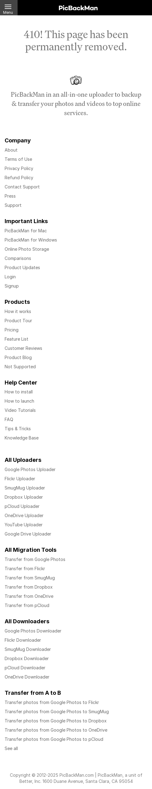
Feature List (16, 339)
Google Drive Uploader (28, 533)
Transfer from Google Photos (35, 559)
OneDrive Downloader (27, 676)
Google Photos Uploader (30, 469)
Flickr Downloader (23, 640)
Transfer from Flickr (25, 568)
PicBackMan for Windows (31, 239)
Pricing (11, 329)
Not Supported (20, 366)
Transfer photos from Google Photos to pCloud (54, 739)
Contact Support (22, 186)
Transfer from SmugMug (30, 577)
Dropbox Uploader (24, 497)
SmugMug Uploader (25, 487)
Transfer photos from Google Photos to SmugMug (57, 711)
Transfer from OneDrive (29, 596)
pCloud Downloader (25, 667)
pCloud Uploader (22, 506)
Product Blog (18, 357)
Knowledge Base (22, 437)
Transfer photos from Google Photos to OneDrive (56, 730)
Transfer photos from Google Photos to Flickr (52, 702)
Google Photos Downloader (33, 630)
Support (13, 205)
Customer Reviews (23, 348)
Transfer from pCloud (27, 605)
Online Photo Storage (27, 249)
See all (11, 748)
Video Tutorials (20, 410)
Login (10, 276)
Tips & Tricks (18, 428)
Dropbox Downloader (27, 658)
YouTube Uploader (24, 524)
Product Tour (18, 320)
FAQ (9, 419)
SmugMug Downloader (28, 649)
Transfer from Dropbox (29, 587)
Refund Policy (19, 177)
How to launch (19, 401)
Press (10, 196)
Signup (12, 285)
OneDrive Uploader (24, 515)
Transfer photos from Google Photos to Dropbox (56, 720)
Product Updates (22, 267)
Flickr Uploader (20, 478)
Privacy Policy (19, 168)
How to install (19, 391)
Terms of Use (18, 159)
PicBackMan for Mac (26, 230)
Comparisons (18, 258)
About (11, 150)
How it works (18, 311)
